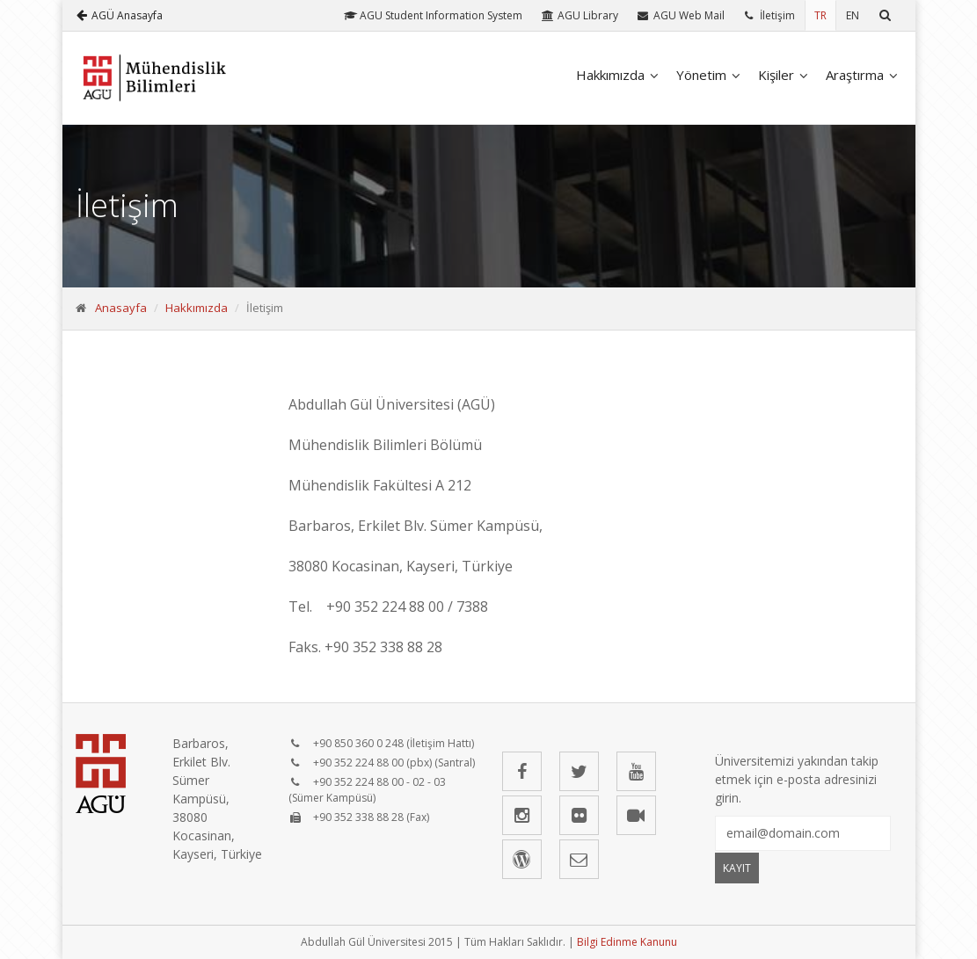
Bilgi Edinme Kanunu (627, 941)
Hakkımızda (610, 75)
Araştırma (855, 75)
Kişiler (776, 75)
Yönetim (701, 75)
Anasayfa (121, 308)
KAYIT (737, 868)
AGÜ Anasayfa (120, 15)
